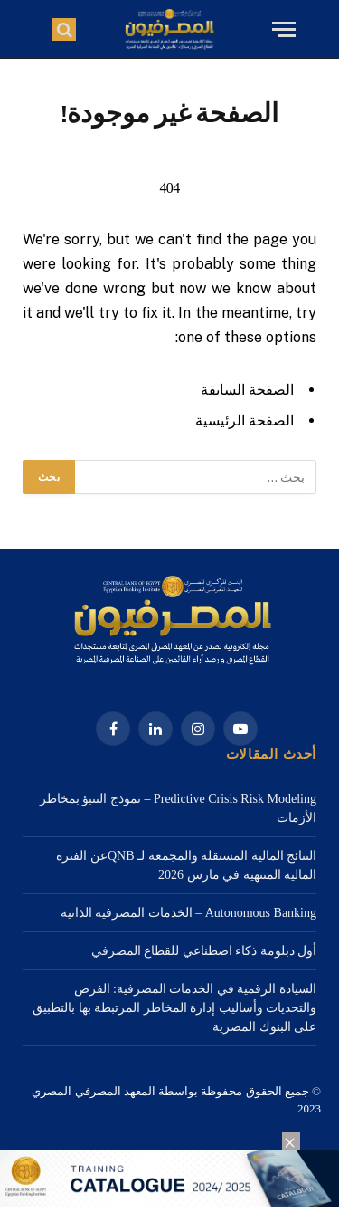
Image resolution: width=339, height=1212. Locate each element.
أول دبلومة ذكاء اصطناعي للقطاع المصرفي (204, 951)
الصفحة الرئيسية (244, 420)
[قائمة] (282, 29)
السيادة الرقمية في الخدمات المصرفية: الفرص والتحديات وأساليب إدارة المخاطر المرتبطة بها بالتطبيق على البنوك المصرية (174, 1008)
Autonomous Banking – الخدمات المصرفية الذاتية (188, 913)
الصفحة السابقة (247, 389)
